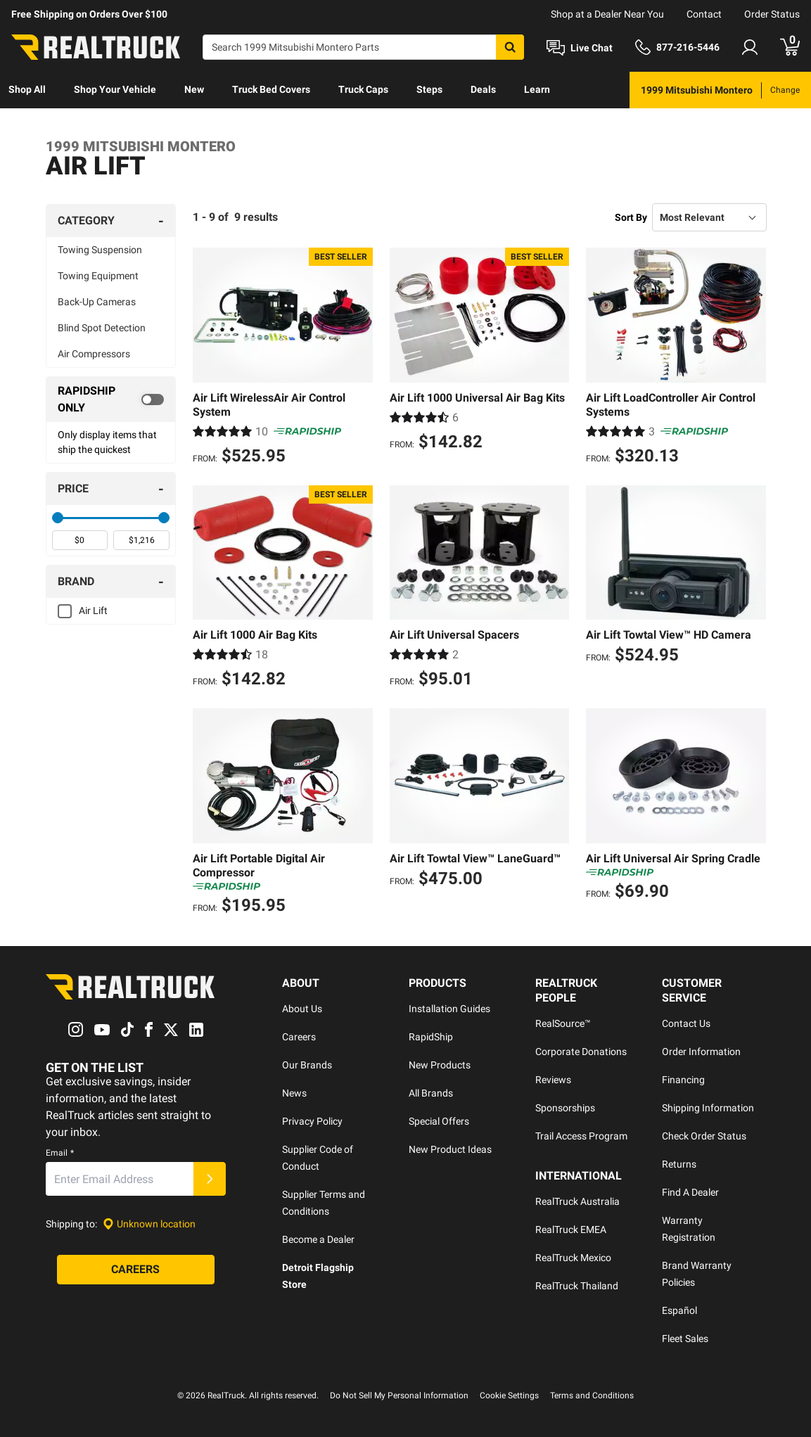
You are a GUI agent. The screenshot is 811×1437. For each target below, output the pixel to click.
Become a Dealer (318, 1239)
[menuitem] (27, 90)
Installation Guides (449, 1008)
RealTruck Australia (577, 1201)
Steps (429, 89)
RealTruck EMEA (570, 1229)
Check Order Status (704, 1136)
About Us (302, 1008)
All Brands (431, 1093)
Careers (299, 1036)
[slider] (57, 517)
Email (60, 1153)
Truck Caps (363, 89)
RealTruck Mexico (573, 1257)
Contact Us (686, 1023)
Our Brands (307, 1065)
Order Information (701, 1051)
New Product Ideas (450, 1149)
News (294, 1093)
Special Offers (439, 1121)
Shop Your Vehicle (115, 89)
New (194, 89)
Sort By (631, 217)
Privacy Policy (312, 1121)
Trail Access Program (581, 1136)
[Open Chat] (580, 47)
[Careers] (136, 1269)
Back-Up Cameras (97, 301)
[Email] (119, 1179)
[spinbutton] (80, 540)
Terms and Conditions (592, 1395)
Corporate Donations (581, 1051)
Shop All (27, 89)
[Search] (363, 47)
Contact (704, 14)
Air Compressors (94, 353)
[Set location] (149, 1224)
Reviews (553, 1079)
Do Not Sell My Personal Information (399, 1395)
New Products (440, 1065)
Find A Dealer (690, 1192)
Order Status (772, 14)
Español (679, 1310)
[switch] (111, 399)
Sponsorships (565, 1107)
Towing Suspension (100, 249)
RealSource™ (563, 1023)
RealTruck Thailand (576, 1285)
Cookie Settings (509, 1395)
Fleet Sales (685, 1338)
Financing (683, 1079)
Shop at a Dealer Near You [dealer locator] (607, 14)
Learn (537, 89)
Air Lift (93, 610)
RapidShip (431, 1036)
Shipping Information (708, 1107)
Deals (483, 89)
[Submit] (209, 1179)
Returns (679, 1164)
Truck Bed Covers (271, 89)
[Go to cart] (790, 47)
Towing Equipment (98, 275)
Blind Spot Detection (102, 327)
